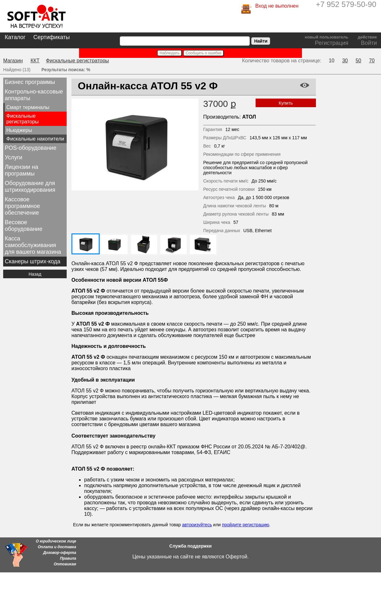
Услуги (13, 157)
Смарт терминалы (27, 107)
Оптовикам (65, 564)
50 (358, 60)
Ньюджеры (19, 130)
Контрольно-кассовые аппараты (34, 94)
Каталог (15, 37)
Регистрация (331, 43)
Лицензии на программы (21, 170)
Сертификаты (51, 37)
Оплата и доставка (57, 547)
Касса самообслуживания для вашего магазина (33, 245)
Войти (369, 43)
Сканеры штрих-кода (32, 261)
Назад (35, 274)
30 (345, 60)
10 (331, 60)
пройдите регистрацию (245, 524)
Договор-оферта (59, 552)
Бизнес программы (30, 82)
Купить (286, 103)
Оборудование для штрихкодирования (30, 186)
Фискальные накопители (35, 139)
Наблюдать (170, 53)
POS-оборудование (30, 148)
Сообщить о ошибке (204, 53)
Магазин (13, 60)
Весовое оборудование (23, 225)
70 (372, 60)
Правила (68, 558)
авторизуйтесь (197, 524)
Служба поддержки (190, 546)
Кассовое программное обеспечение (22, 206)
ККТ (34, 60)
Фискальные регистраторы (77, 60)
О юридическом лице (56, 541)
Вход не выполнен (276, 6)
